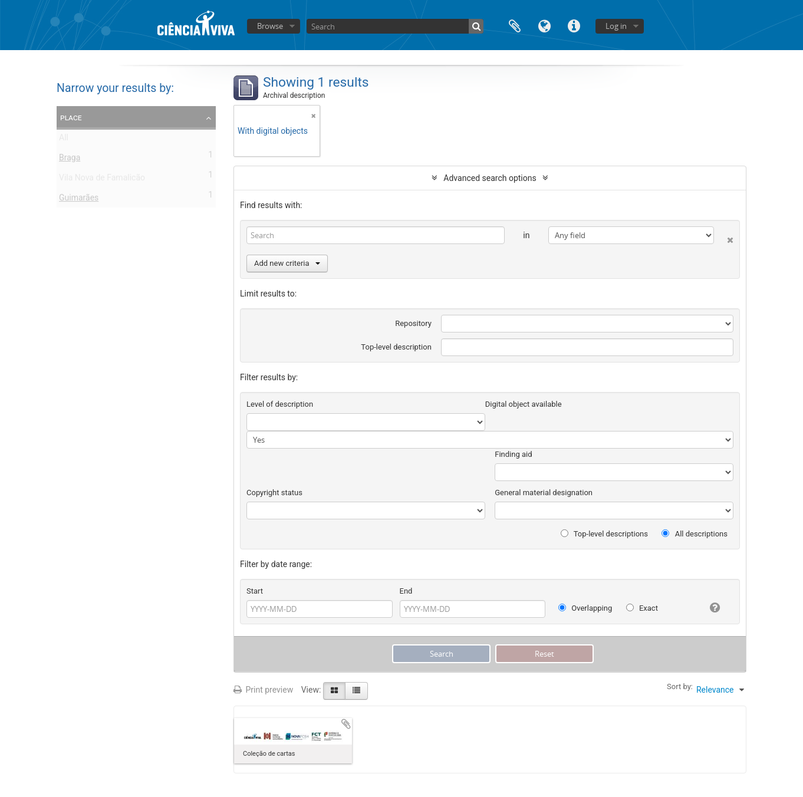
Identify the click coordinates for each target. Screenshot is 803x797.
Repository (413, 323)
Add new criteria (287, 263)
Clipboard (514, 25)
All (63, 139)
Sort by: (680, 686)
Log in (616, 26)
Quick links (573, 25)
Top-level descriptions (604, 533)
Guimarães (78, 200)
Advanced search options (489, 178)
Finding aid (513, 454)
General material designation (544, 492)
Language (544, 25)
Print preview (263, 689)
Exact (642, 608)
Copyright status (274, 492)
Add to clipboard (346, 724)
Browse (270, 26)
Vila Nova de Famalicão (102, 180)
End (406, 591)
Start (254, 591)
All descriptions (695, 533)
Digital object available (523, 404)
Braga (69, 159)
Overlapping (585, 608)
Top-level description (396, 346)
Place (71, 117)
